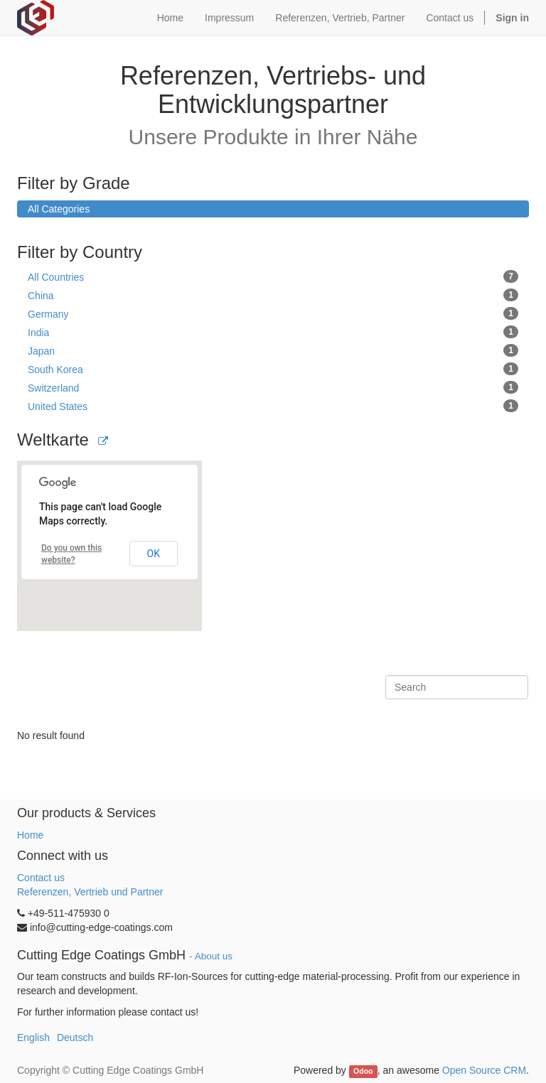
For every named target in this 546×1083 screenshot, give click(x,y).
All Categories (59, 209)
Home (30, 835)
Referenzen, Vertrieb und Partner (90, 892)
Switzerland (273, 387)
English (33, 1037)
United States (273, 405)
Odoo (363, 1071)
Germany (273, 313)
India (273, 331)
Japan (273, 350)
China (273, 295)
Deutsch (75, 1037)
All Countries (273, 276)
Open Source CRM (484, 1070)
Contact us (41, 877)
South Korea (273, 368)
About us (213, 956)
